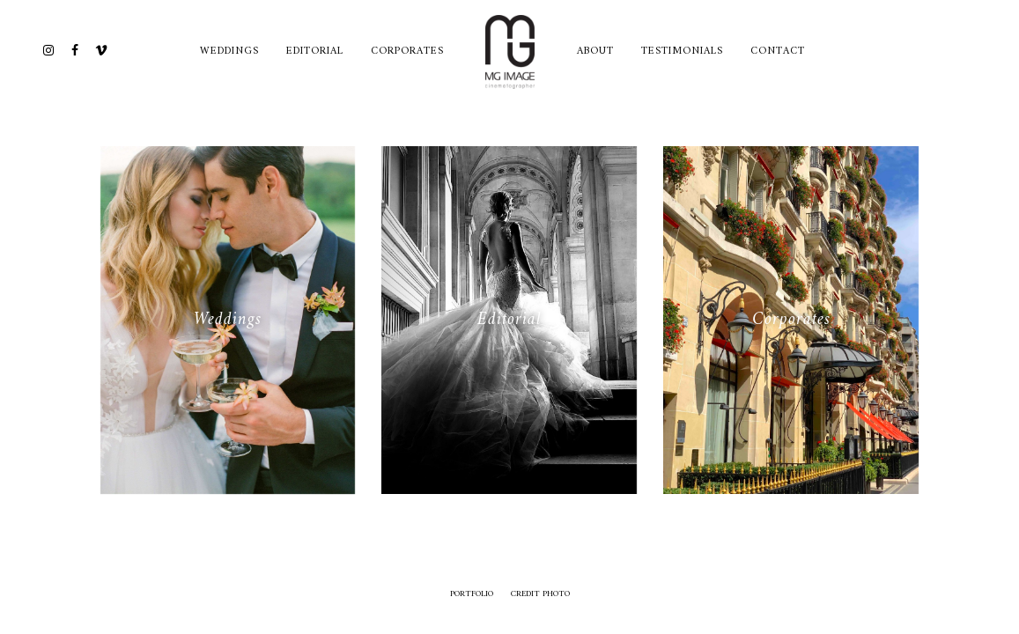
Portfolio (471, 593)
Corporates (407, 51)
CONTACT (777, 51)
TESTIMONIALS (682, 51)
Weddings (229, 51)
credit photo (540, 593)
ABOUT (595, 51)
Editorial (314, 51)
